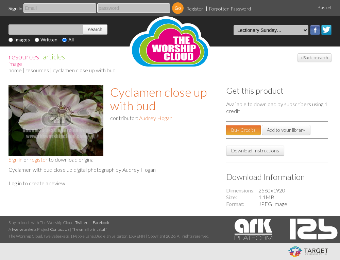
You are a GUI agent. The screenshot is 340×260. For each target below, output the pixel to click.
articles (54, 56)
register (39, 159)
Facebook (315, 30)
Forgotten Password (230, 9)
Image (15, 63)
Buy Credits (243, 130)
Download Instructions (255, 150)
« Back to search (314, 57)
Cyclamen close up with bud (158, 99)
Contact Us (59, 229)
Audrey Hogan (155, 118)
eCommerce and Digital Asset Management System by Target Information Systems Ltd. (308, 251)
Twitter (326, 30)
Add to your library (286, 130)
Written (48, 39)
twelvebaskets (24, 229)
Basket (325, 7)
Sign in (15, 8)
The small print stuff (89, 229)
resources (23, 56)
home (15, 70)
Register (194, 9)
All (71, 39)
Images (22, 39)
